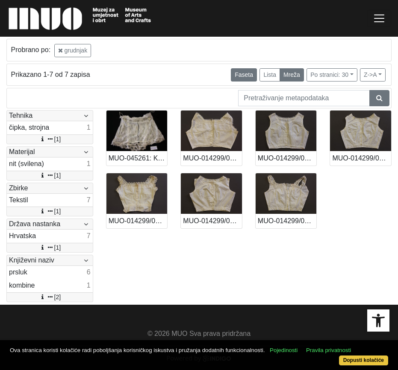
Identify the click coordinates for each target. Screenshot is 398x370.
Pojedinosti (284, 350)
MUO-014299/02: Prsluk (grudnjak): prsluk (212, 220)
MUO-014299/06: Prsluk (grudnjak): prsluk (212, 158)
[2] (50, 297)
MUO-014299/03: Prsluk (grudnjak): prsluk (138, 220)
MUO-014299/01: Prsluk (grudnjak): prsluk (287, 220)
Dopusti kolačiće (363, 360)
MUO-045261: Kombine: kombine (138, 158)
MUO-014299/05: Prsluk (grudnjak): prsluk (287, 158)
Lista (269, 74)
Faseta (244, 74)
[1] (50, 139)
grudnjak (73, 50)
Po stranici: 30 (329, 74)
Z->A (370, 74)
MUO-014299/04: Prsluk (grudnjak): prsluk (361, 158)
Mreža (291, 74)
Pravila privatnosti (328, 350)
